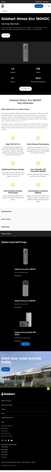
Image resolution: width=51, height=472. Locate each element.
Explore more (25, 344)
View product (18, 275)
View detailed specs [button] (25, 88)
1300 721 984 (38, 1)
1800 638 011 (4, 452)
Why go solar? (4, 428)
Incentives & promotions (7, 417)
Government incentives (7, 436)
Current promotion (6, 433)
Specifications (6, 211)
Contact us (4, 457)
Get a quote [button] (6, 35)
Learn (2, 413)
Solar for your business (6, 405)
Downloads (5, 227)
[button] (48, 388)
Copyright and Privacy (26, 462)
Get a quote (39, 6)
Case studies (4, 431)
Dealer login (45, 1)
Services (3, 409)
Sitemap (33, 462)
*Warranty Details (5, 234)
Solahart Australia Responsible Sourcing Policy (11, 462)
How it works (6, 219)
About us (4, 1)
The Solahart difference (7, 426)
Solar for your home (6, 401)
